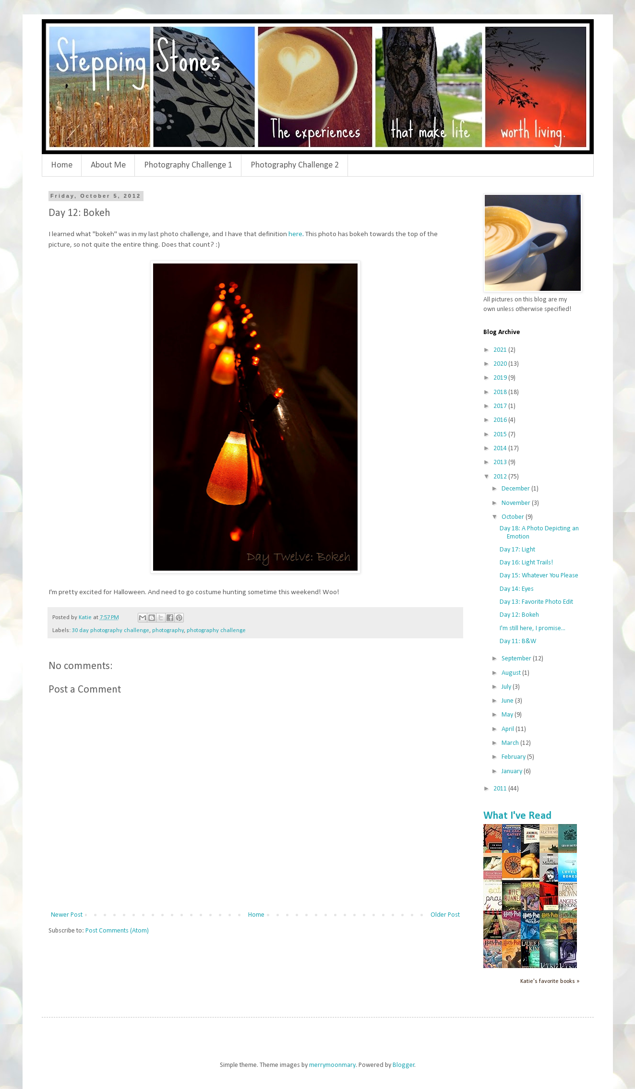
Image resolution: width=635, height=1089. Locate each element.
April (508, 729)
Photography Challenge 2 (295, 165)
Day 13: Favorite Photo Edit (536, 602)
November (517, 503)
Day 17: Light (517, 549)
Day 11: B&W (518, 641)
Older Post (445, 915)
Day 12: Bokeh (519, 615)
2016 (500, 420)
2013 (500, 462)
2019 (500, 378)
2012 (500, 476)
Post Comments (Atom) (117, 930)
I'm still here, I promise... (532, 628)
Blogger (404, 1065)
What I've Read (517, 816)
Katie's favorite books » (549, 981)
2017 (500, 406)
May (508, 714)
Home (61, 165)
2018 (500, 392)
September (517, 658)
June (508, 701)
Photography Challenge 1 (188, 165)
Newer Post (67, 915)
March (511, 743)
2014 (500, 448)
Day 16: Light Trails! (526, 562)
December (516, 488)
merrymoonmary (332, 1065)
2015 (500, 434)
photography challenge (216, 631)
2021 (500, 350)
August (512, 673)
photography (168, 631)
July (507, 687)
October (514, 517)
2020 (500, 364)
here (295, 234)
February (514, 757)
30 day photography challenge (110, 631)
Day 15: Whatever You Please (539, 575)
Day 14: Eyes (517, 589)
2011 (500, 788)
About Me (108, 165)
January (513, 771)
